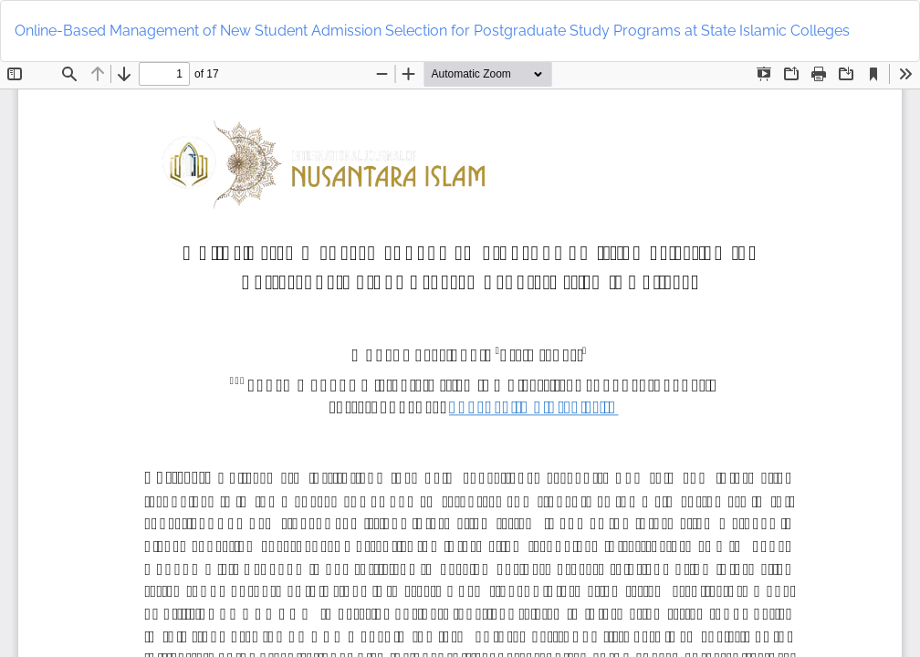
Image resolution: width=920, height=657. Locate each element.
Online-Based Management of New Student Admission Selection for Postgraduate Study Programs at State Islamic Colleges (432, 30)
